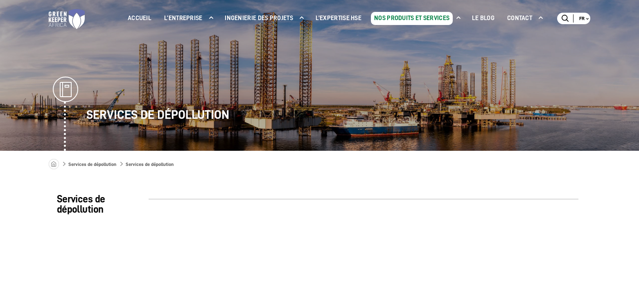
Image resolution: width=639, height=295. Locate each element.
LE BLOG (483, 18)
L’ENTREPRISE (183, 18)
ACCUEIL (139, 18)
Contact (519, 18)
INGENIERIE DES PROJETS (259, 18)
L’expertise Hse (339, 18)
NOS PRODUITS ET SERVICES (411, 18)
